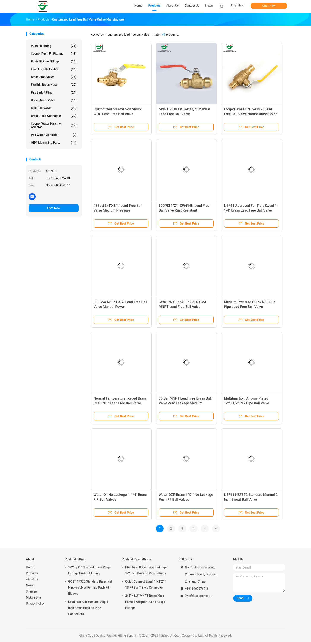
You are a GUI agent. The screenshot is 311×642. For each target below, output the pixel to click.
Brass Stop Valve (53, 77)
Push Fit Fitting (53, 46)
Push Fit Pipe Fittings (53, 61)
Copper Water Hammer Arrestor (53, 125)
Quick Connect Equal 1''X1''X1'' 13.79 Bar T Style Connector (145, 584)
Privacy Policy (35, 603)
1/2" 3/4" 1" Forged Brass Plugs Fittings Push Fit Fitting (89, 570)
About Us (32, 579)
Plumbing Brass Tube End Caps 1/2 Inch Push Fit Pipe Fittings (146, 570)
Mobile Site (33, 597)
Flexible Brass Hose (53, 85)
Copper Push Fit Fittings (53, 53)
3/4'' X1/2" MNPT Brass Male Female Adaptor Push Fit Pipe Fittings (145, 602)
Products (32, 573)
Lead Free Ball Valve (53, 69)
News (29, 585)
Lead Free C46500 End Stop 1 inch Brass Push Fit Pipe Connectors (88, 608)
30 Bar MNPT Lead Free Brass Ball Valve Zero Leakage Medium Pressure (185, 403)
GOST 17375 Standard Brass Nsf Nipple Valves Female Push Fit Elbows (90, 587)
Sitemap (31, 591)
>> (216, 528)
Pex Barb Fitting (53, 92)
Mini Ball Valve (53, 108)
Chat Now (269, 6)
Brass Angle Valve (53, 100)
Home (30, 567)
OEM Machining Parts (53, 142)
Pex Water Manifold (53, 135)
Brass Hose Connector (53, 116)
